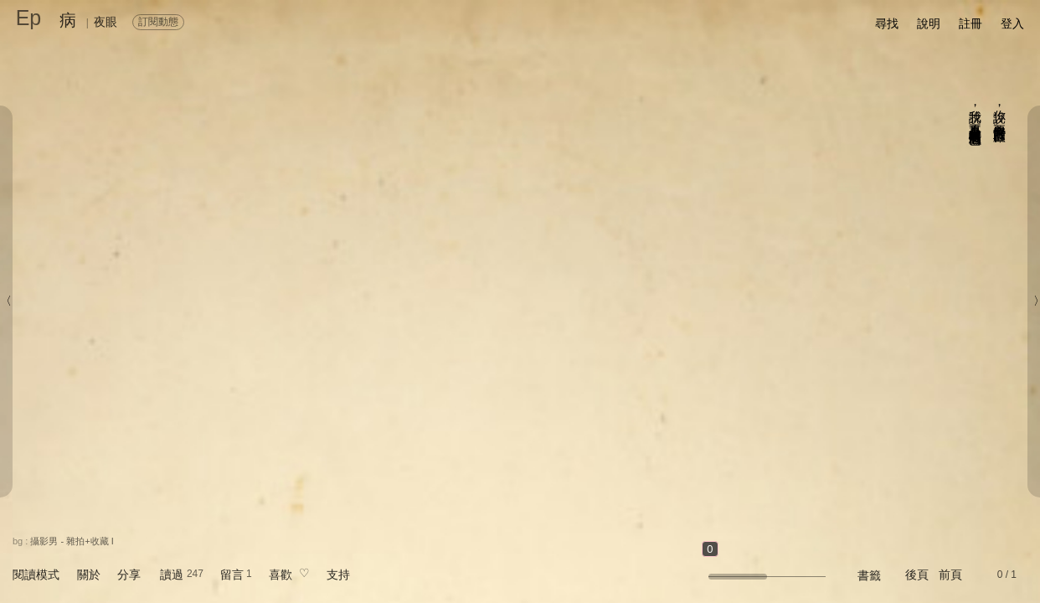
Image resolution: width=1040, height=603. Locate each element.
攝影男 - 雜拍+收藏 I (71, 541)
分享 (129, 574)
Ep (29, 17)
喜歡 (280, 574)
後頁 (917, 574)
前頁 (950, 574)
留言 (232, 574)
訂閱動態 (158, 22)
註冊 (970, 23)
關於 (88, 574)
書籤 (869, 575)
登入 (1012, 23)
